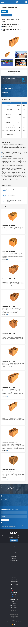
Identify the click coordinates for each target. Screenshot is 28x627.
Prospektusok (14, 550)
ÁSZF (14, 617)
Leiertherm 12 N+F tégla (7, 5)
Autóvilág (14, 603)
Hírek (14, 564)
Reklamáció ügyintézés (14, 560)
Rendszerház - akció (14, 579)
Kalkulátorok (14, 562)
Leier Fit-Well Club (14, 607)
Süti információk (14, 620)
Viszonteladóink (14, 552)
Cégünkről (14, 548)
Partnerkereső (14, 575)
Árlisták (14, 573)
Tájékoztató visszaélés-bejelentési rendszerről (14, 621)
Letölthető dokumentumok (14, 570)
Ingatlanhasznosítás (14, 601)
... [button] (1, 5)
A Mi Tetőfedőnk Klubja (14, 581)
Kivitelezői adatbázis (14, 556)
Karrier (14, 554)
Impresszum (14, 619)
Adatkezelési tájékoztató (14, 616)
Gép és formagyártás (14, 605)
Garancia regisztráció (13, 566)
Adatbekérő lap (14, 568)
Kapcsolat (14, 558)
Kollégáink (14, 577)
